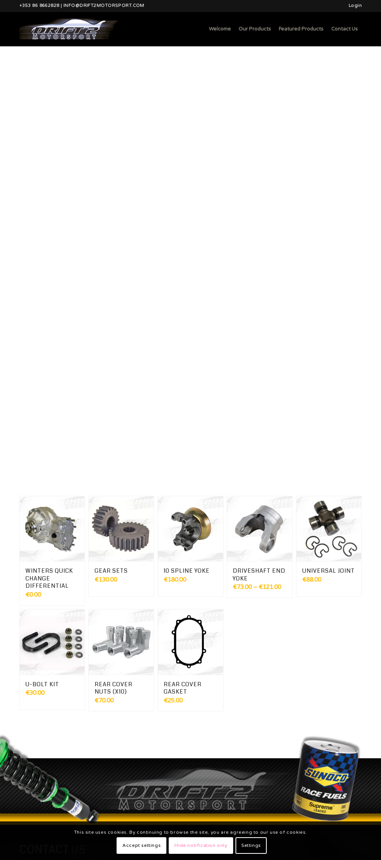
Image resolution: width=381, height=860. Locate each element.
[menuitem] (353, 6)
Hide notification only (200, 845)
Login (355, 5)
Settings (251, 845)
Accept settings (141, 845)
